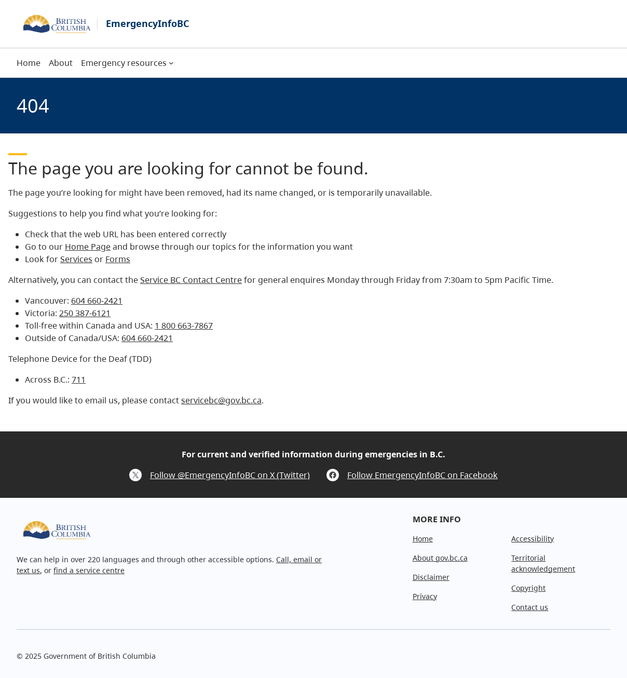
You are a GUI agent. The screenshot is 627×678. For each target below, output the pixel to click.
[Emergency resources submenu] (171, 62)
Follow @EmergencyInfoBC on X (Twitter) (230, 475)
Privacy (425, 596)
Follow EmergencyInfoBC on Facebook (422, 475)
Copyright (528, 588)
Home (423, 539)
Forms (117, 259)
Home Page (88, 246)
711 (79, 379)
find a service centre (89, 570)
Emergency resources (124, 63)
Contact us (529, 607)
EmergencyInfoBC (147, 23)
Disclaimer (431, 577)
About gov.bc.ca (440, 558)
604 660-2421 (96, 300)
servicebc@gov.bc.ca (221, 400)
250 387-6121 (85, 313)
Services (76, 259)
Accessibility (532, 539)
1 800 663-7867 (184, 325)
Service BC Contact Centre (191, 280)
